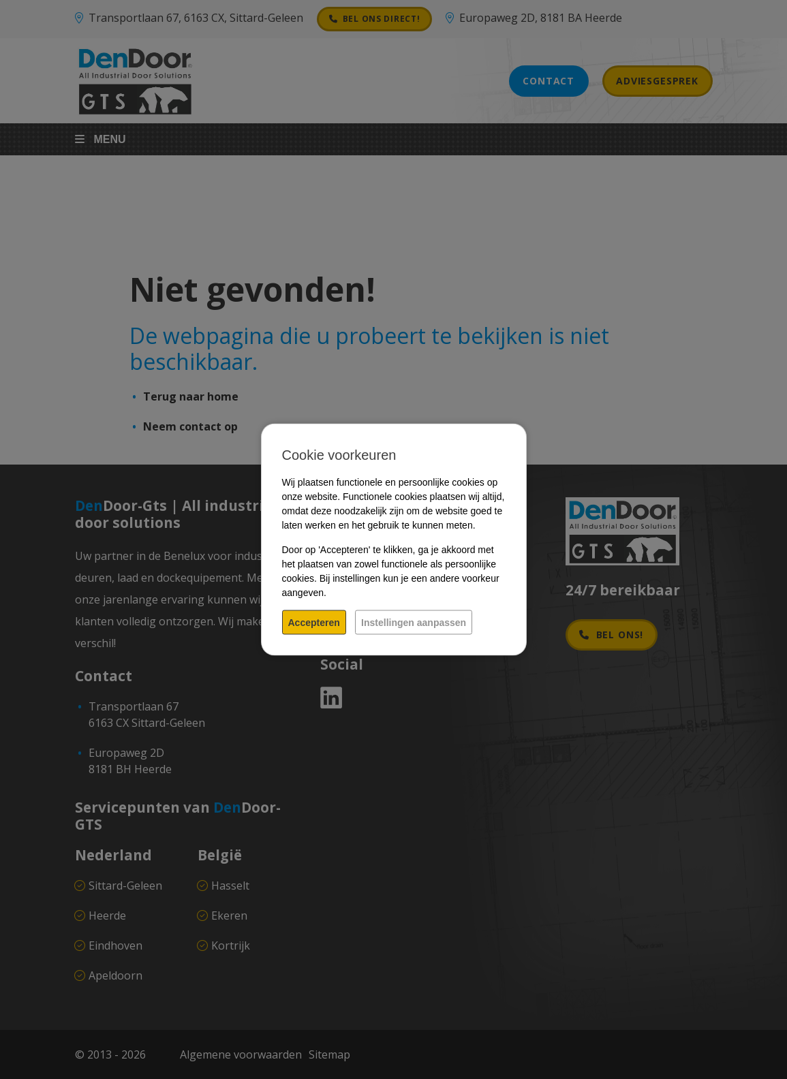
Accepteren (314, 622)
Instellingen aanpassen (413, 622)
